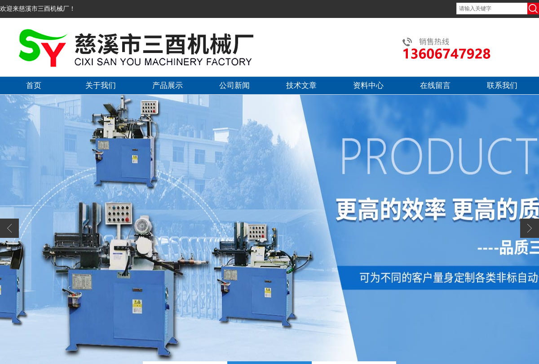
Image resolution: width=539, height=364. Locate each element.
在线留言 (435, 85)
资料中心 (368, 85)
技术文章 (301, 85)
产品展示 (167, 85)
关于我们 (100, 85)
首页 (33, 85)
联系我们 (502, 85)
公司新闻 (234, 85)
